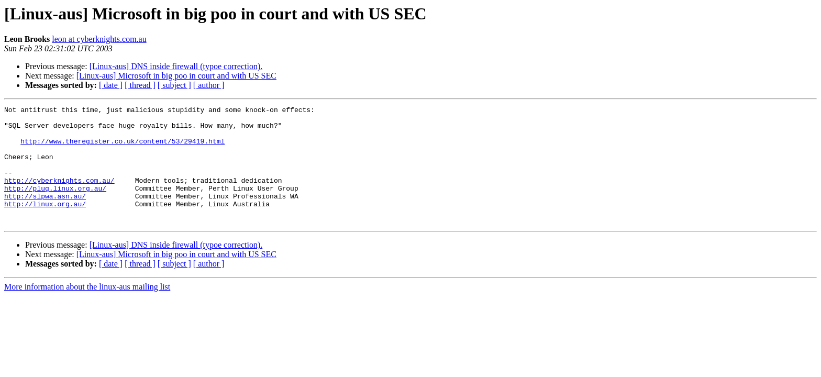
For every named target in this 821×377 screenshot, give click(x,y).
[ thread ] (140, 85)
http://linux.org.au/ (45, 224)
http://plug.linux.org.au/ (55, 205)
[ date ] (111, 85)
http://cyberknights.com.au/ (59, 196)
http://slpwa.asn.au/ (45, 214)
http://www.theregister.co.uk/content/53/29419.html (122, 148)
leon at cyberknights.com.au (99, 39)
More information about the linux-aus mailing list (87, 310)
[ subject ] (174, 85)
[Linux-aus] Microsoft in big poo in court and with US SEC (176, 75)
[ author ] (209, 85)
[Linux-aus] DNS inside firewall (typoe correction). (176, 66)
